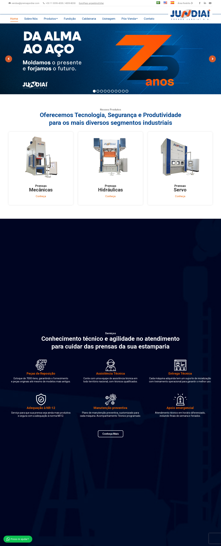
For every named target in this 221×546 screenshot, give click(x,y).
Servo (180, 190)
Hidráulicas (110, 190)
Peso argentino (90, 3)
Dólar (101, 3)
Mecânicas (41, 190)
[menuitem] (158, 3)
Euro (81, 3)
